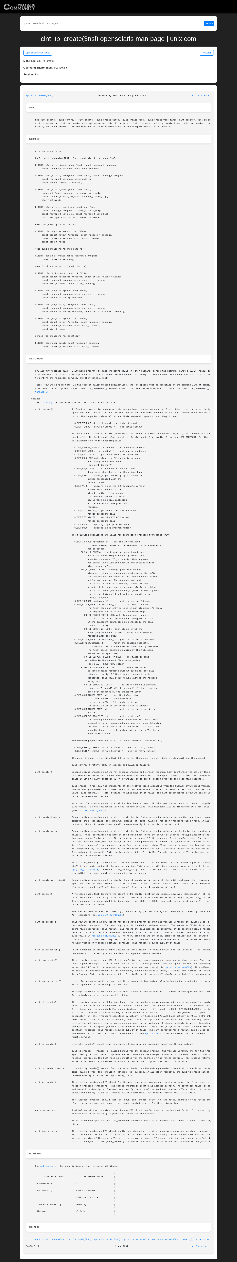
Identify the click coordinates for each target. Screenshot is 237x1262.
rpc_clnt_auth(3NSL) (110, 915)
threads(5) (41, 392)
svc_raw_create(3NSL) (165, 1239)
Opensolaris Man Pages (38, 52)
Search (209, 23)
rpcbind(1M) (152, 1033)
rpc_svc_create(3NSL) (178, 967)
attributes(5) (48, 1166)
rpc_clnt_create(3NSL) (40, 95)
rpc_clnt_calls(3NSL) (91, 810)
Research (207, 52)
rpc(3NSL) (46, 402)
